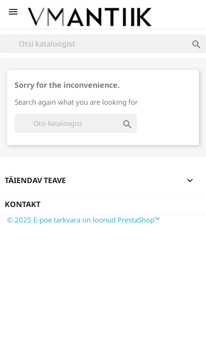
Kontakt (22, 204)
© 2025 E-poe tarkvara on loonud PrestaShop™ (83, 219)
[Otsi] (103, 43)
